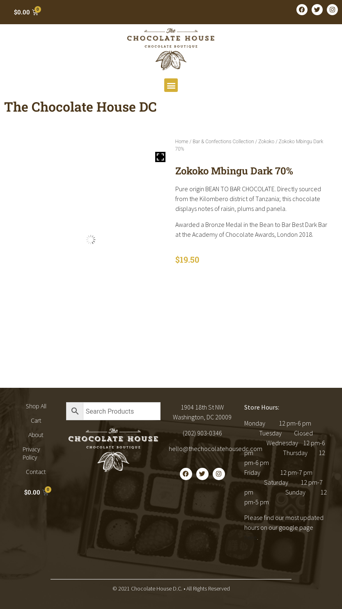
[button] (171, 85)
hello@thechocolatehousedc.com (215, 448)
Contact (36, 472)
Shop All (36, 406)
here (250, 537)
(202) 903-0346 (202, 433)
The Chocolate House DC (80, 106)
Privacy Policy (31, 453)
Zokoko (266, 141)
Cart (36, 420)
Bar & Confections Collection (223, 141)
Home (181, 141)
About (36, 435)
